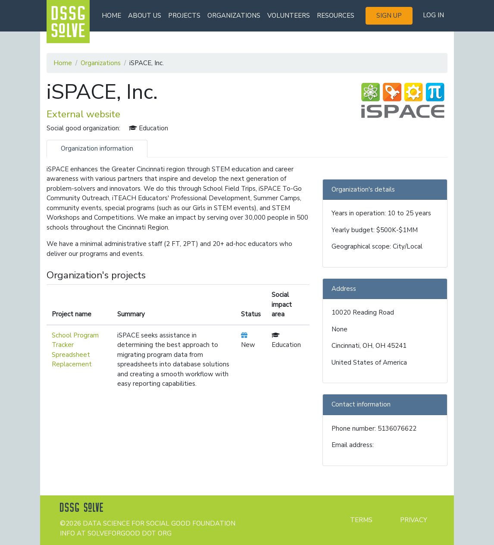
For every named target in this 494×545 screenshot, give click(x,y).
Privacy (413, 520)
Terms (361, 520)
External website (83, 114)
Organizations (233, 15)
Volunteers (288, 15)
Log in (433, 15)
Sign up (389, 15)
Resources (335, 15)
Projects (184, 15)
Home (111, 15)
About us (144, 15)
